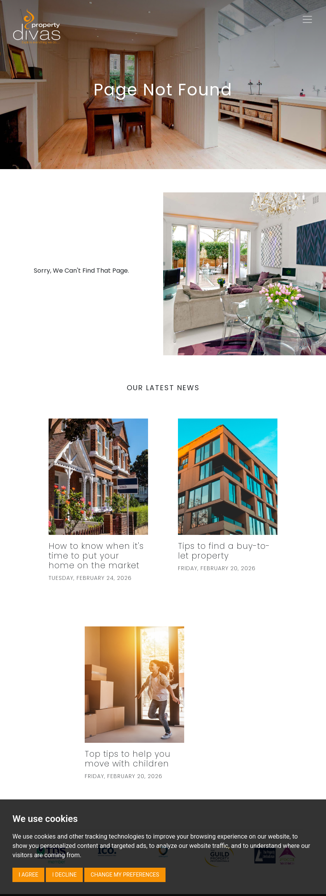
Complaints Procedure (61, 789)
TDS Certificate (117, 789)
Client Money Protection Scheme (73, 755)
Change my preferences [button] (125, 875)
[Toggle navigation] (307, 19)
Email (233, 754)
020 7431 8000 (233, 743)
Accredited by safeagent (114, 744)
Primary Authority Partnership (105, 778)
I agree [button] (28, 875)
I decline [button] (64, 875)
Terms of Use (113, 733)
